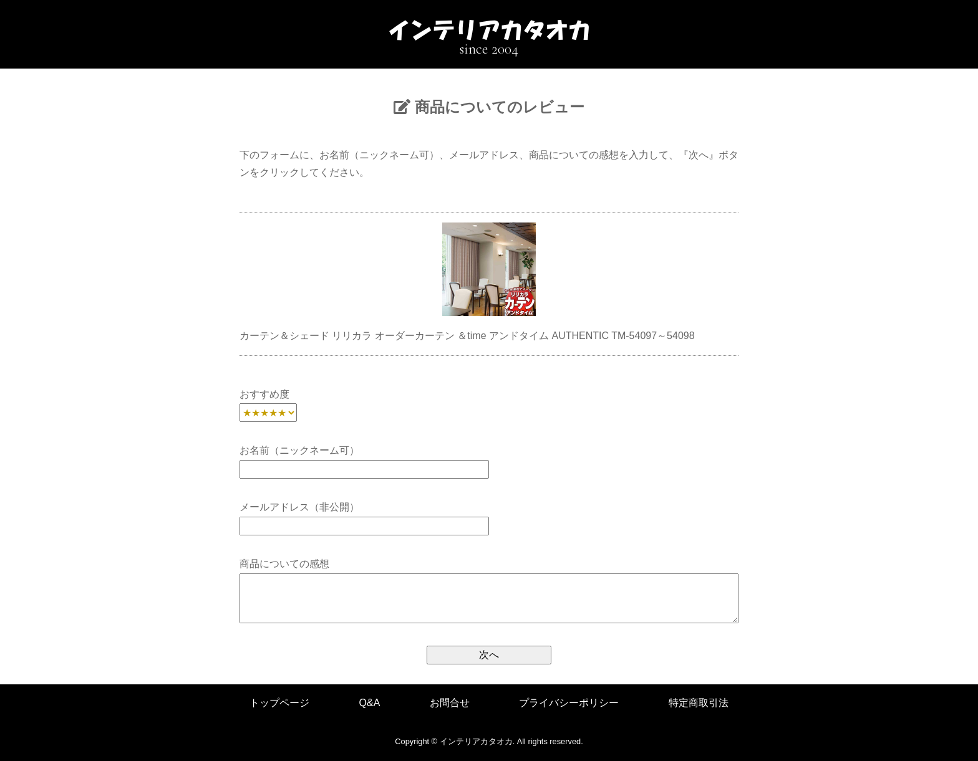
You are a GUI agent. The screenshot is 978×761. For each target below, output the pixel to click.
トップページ (279, 702)
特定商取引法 (699, 702)
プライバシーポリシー (569, 702)
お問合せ (450, 702)
